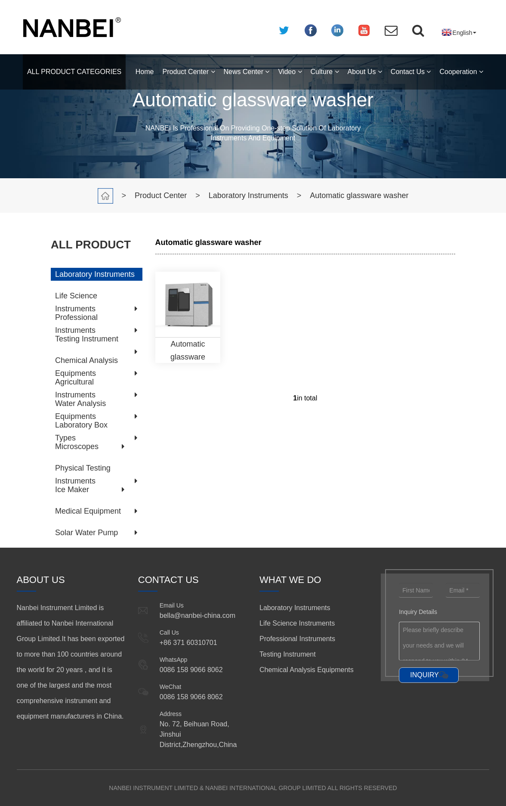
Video (290, 71)
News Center (247, 71)
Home (145, 71)
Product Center (189, 71)
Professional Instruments (297, 638)
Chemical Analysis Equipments (306, 669)
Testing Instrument (86, 339)
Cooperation (461, 71)
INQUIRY (424, 675)
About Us (365, 71)
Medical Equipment (88, 511)
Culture (325, 71)
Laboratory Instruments (248, 195)
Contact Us (411, 71)
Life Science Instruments (297, 623)
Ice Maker (72, 489)
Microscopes (77, 446)
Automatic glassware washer (359, 195)
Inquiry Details (418, 611)
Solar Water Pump (86, 532)
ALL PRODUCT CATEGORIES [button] (74, 71)
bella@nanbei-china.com (197, 615)
